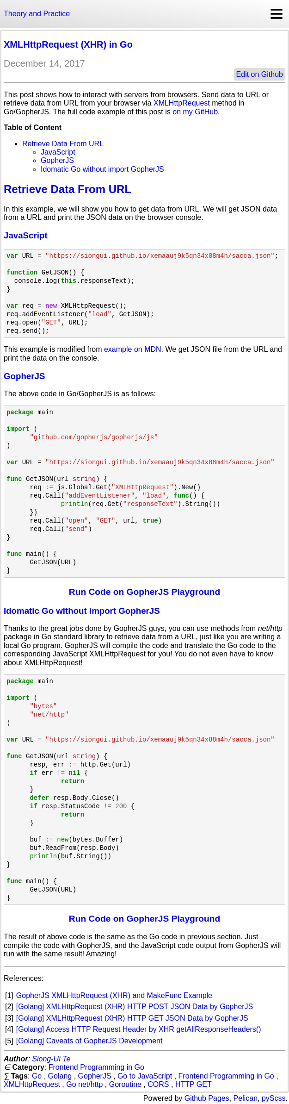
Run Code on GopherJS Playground (144, 592)
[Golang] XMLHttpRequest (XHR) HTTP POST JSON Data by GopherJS (134, 1006)
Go (37, 1076)
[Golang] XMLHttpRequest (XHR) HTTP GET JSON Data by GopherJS (132, 1018)
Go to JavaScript (144, 1076)
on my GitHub (195, 112)
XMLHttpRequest (182, 103)
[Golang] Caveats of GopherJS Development (89, 1041)
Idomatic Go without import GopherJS (102, 169)
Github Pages (206, 1098)
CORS (158, 1084)
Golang (60, 1076)
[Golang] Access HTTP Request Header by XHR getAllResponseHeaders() (138, 1029)
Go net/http (84, 1084)
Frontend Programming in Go (96, 1067)
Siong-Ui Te (51, 1059)
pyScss (274, 1098)
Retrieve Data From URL (63, 144)
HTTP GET (193, 1084)
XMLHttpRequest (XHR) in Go (68, 44)
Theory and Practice (37, 14)
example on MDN (132, 349)
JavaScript (58, 152)
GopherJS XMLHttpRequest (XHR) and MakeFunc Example (114, 995)
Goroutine (125, 1084)
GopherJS (57, 160)
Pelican (246, 1098)
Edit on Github (259, 74)
